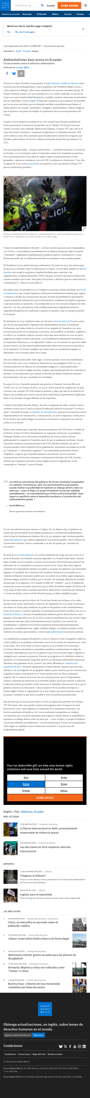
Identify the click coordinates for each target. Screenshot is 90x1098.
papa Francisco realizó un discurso (62, 83)
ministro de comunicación (44, 412)
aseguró (32, 100)
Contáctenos (10, 1054)
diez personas (16, 539)
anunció (32, 163)
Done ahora (69, 5)
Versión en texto (55, 1054)
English (19, 51)
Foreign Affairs (22, 67)
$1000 (26, 791)
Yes (9, 31)
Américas (26, 811)
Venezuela (28, 14)
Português (27, 51)
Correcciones (24, 1054)
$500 (64, 784)
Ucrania (69, 14)
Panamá (82, 14)
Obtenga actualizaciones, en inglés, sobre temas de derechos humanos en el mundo (43, 1026)
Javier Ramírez (27, 555)
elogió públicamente (54, 631)
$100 (64, 777)
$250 (26, 784)
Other (64, 791)
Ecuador (39, 811)
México (57, 14)
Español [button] (51, 5)
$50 (26, 777)
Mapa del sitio (39, 1054)
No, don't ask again (25, 31)
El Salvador (43, 14)
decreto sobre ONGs (63, 321)
